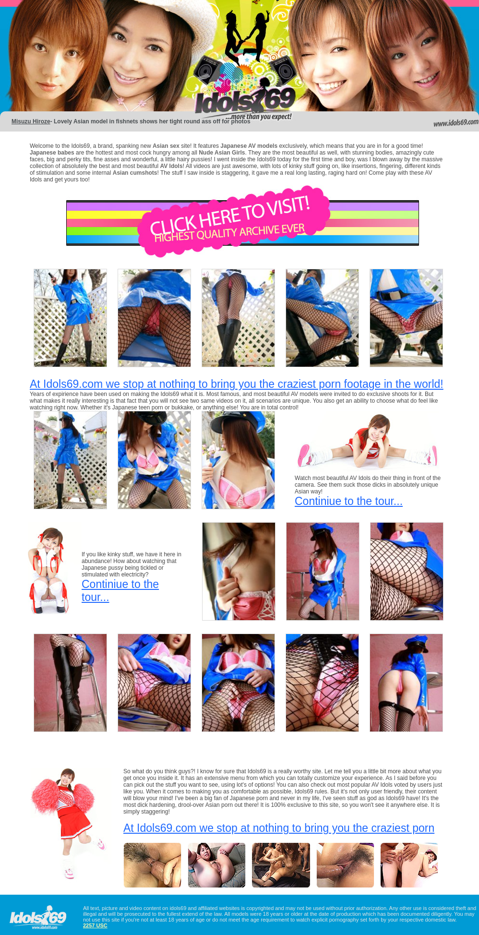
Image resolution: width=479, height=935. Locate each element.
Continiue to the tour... (349, 501)
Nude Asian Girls (222, 152)
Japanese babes (52, 152)
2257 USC (95, 925)
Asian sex (167, 146)
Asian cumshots (135, 172)
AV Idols (171, 166)
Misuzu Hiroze (31, 121)
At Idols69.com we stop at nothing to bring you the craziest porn (278, 828)
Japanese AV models (248, 146)
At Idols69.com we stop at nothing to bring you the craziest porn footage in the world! (236, 384)
